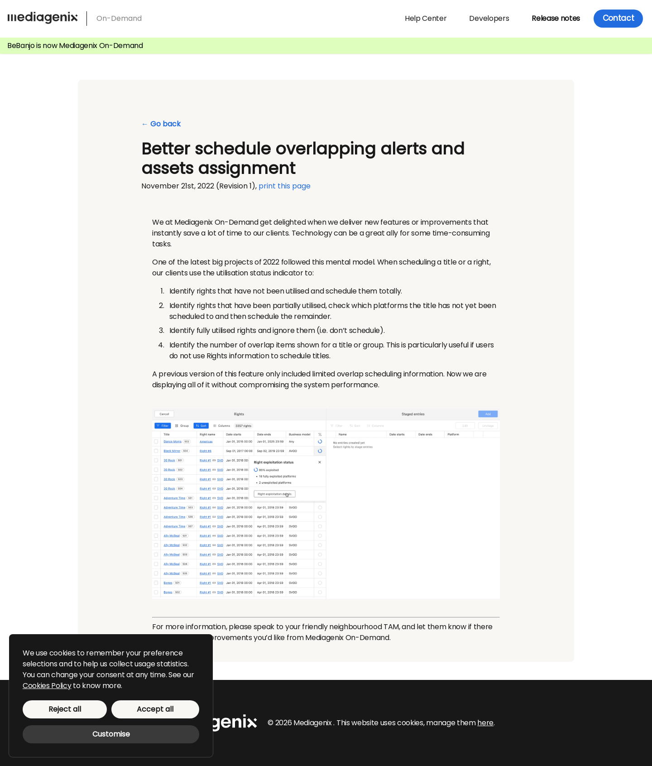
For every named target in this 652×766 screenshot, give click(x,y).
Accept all (155, 709)
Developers (489, 18)
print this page (285, 186)
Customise (111, 734)
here (485, 723)
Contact (618, 18)
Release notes (556, 18)
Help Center (425, 18)
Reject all (64, 709)
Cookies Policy (47, 685)
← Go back (161, 124)
